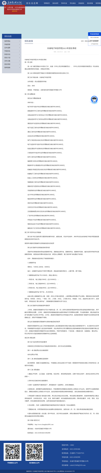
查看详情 (14, 11)
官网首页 (47, 3)
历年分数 (12, 61)
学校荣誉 (12, 44)
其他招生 (81, 3)
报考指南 (12, 67)
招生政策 (95, 41)
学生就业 (73, 3)
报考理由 (12, 41)
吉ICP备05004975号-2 (50, 471)
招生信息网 (88, 41)
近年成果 (12, 47)
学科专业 (64, 3)
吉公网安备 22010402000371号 (66, 471)
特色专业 (12, 54)
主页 (82, 41)
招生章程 (12, 64)
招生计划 (12, 57)
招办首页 (55, 3)
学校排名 (12, 51)
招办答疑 (90, 3)
